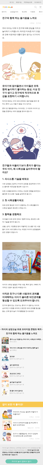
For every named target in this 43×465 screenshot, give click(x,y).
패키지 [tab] (4, 12)
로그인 (12, 2)
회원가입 (19, 2)
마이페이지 (37, 2)
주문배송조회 (28, 2)
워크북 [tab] (24, 12)
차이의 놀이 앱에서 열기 (21, 461)
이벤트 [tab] (32, 12)
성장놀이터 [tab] (14, 12)
